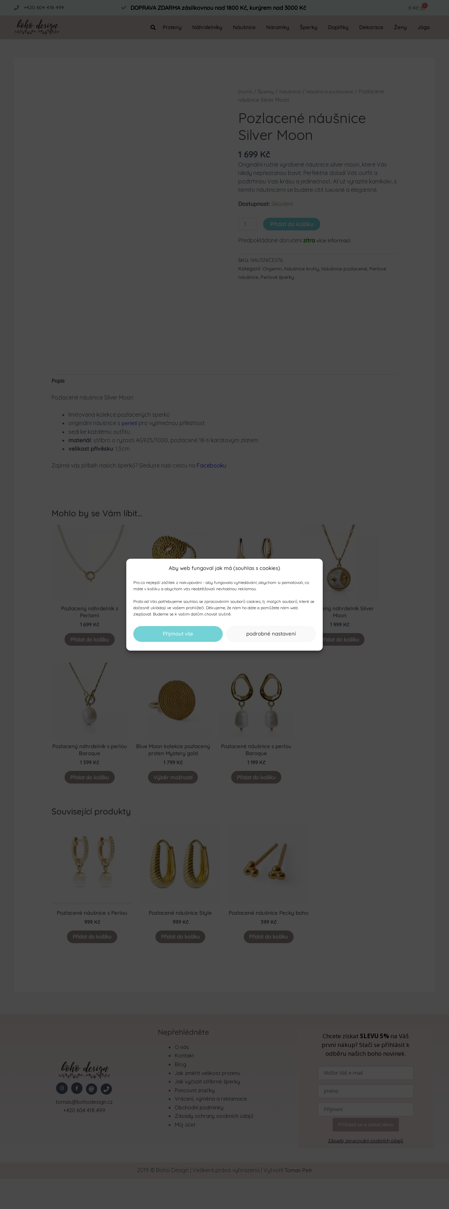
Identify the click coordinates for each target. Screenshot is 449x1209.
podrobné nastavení (271, 633)
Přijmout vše (178, 633)
